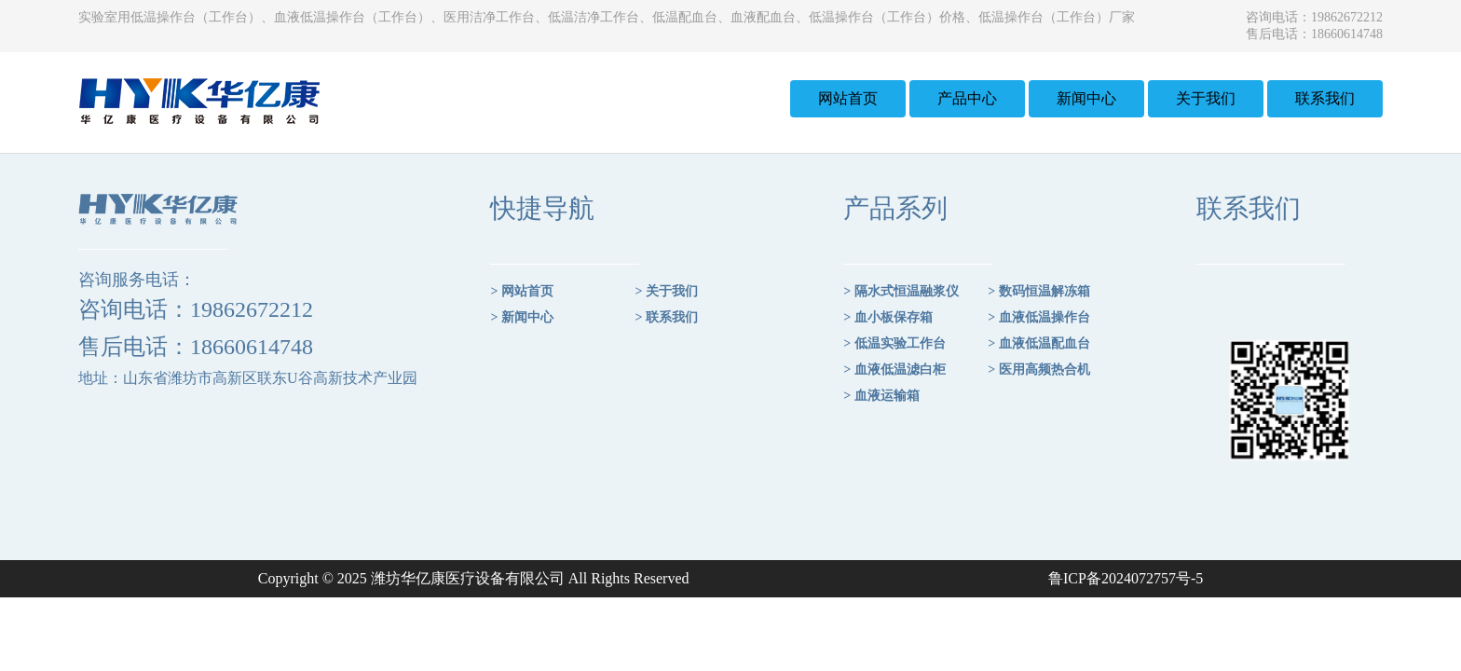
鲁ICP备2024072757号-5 (1125, 578)
